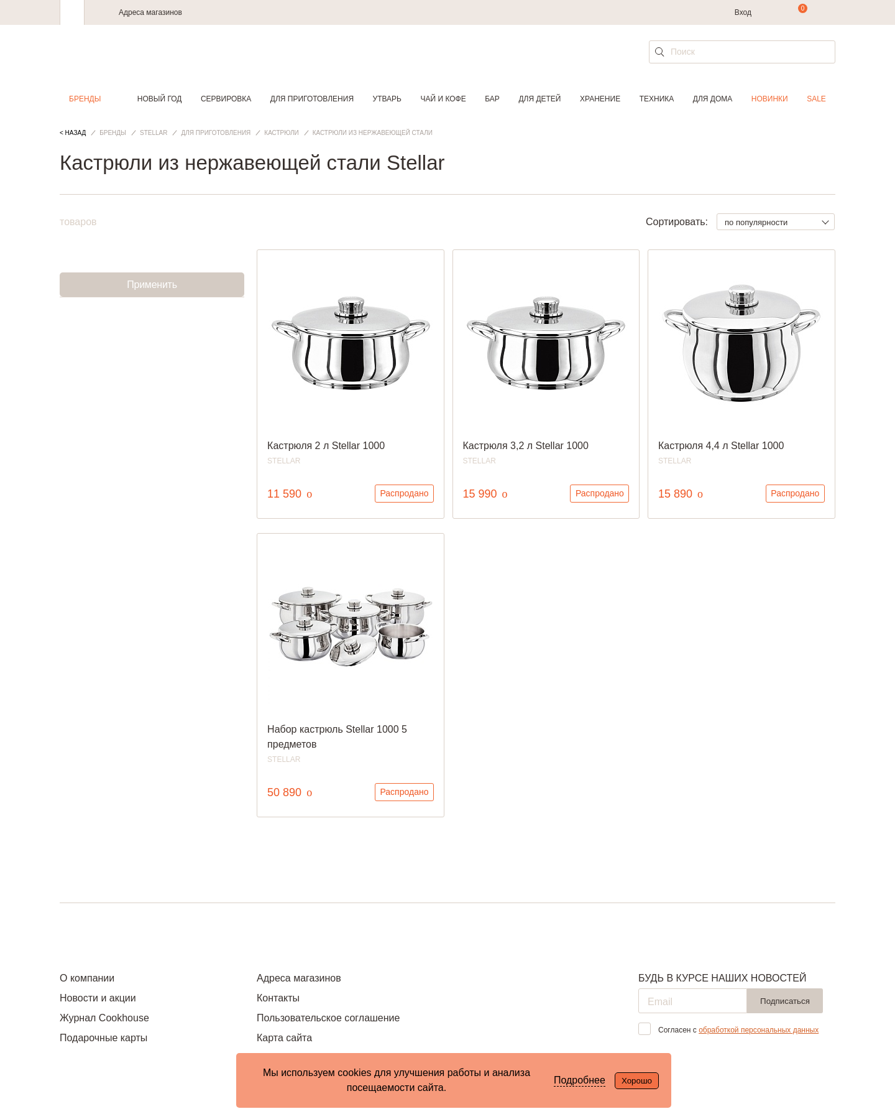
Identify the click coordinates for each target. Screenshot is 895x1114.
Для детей (539, 99)
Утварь (387, 99)
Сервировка (226, 99)
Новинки (769, 99)
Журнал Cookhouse (104, 1018)
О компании (87, 978)
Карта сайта (284, 1038)
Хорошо (637, 1080)
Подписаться (785, 1001)
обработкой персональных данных (759, 1030)
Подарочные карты (103, 1038)
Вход (743, 12)
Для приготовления (312, 99)
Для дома (712, 99)
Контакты (278, 998)
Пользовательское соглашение (328, 1018)
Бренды (85, 99)
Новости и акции (98, 998)
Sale (816, 99)
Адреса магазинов (150, 12)
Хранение (600, 99)
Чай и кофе (443, 99)
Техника (657, 99)
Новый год (159, 99)
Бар (492, 99)
